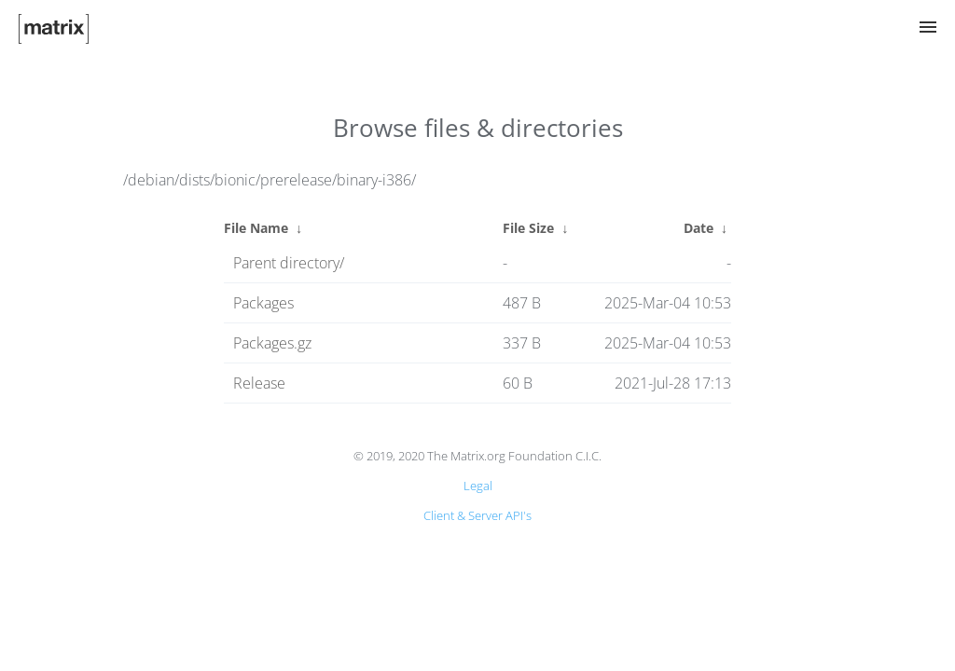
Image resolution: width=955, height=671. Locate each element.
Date (698, 228)
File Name (256, 228)
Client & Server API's (477, 515)
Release (259, 383)
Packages (263, 303)
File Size (528, 228)
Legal (478, 485)
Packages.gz (272, 343)
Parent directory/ (288, 263)
